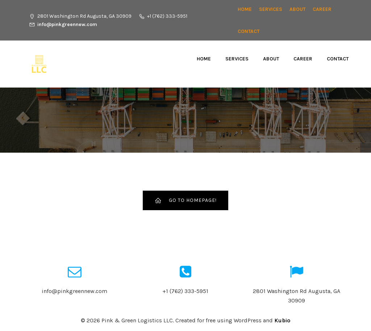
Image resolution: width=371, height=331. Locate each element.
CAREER (322, 9)
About (297, 9)
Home (245, 9)
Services (270, 9)
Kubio (282, 320)
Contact (248, 31)
